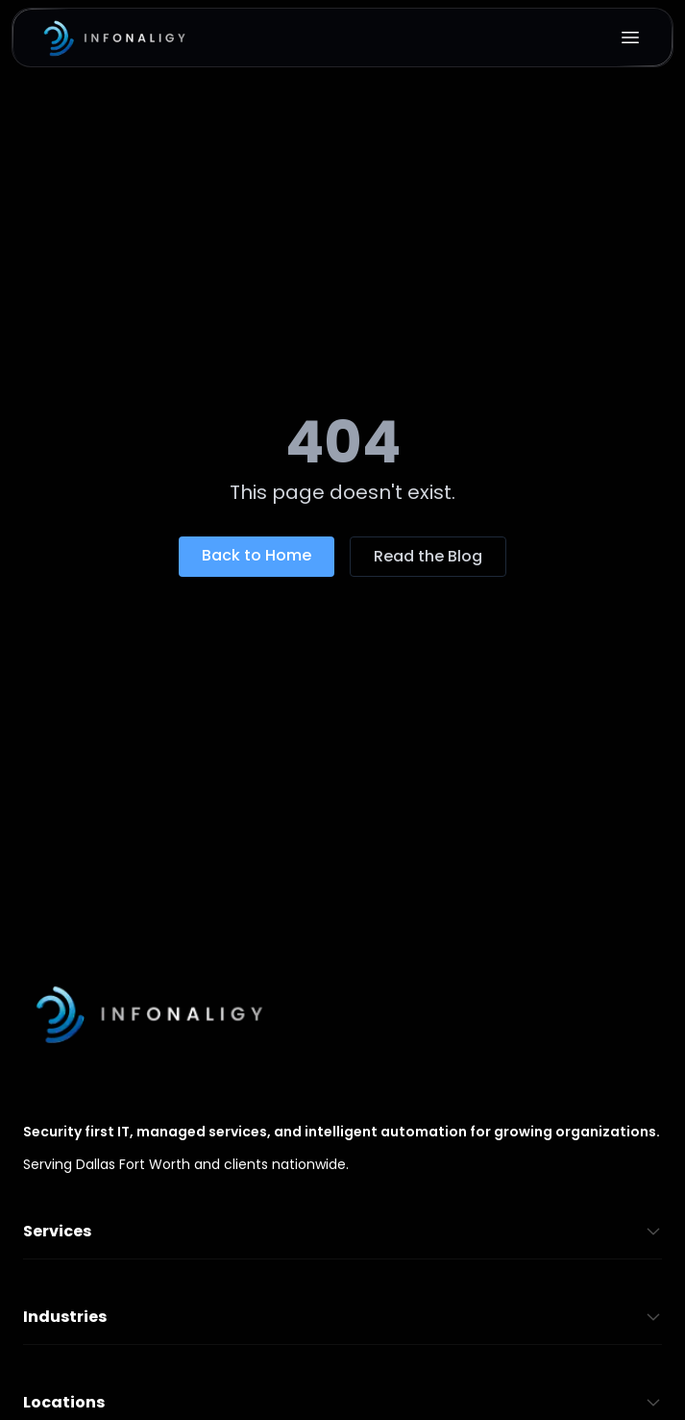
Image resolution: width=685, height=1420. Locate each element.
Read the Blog (428, 556)
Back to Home (256, 555)
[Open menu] (630, 37)
